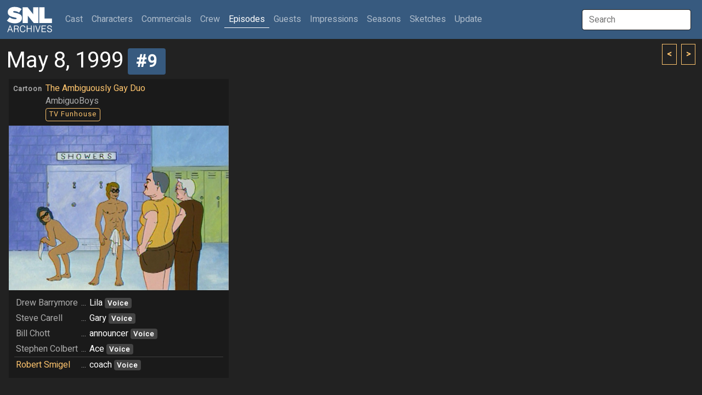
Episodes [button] (247, 19)
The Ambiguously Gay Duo (95, 88)
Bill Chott (33, 333)
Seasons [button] (384, 19)
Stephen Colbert (47, 349)
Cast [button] (76, 19)
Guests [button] (287, 19)
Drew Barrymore (47, 302)
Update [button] (468, 19)
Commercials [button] (166, 19)
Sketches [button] (428, 19)
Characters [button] (112, 19)
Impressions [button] (334, 19)
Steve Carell (39, 318)
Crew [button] (210, 19)
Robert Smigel (43, 364)
